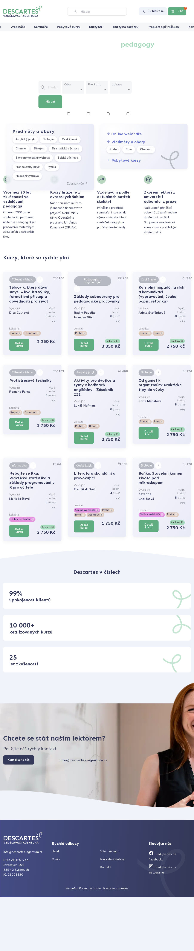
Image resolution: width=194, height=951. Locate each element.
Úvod (55, 851)
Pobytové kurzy (123, 160)
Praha (113, 149)
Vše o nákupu (109, 851)
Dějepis (39, 149)
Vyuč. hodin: (51, 310)
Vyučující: (14, 308)
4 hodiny (95, 114)
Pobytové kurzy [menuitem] (68, 27)
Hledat (50, 102)
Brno (128, 149)
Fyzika (52, 167)
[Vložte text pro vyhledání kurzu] (54, 87)
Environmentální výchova (33, 158)
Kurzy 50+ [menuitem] (96, 27)
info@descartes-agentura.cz (83, 760)
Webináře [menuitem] (18, 27)
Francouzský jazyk (28, 167)
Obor (68, 84)
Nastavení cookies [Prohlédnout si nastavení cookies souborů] (115, 888)
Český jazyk (69, 139)
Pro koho (94, 84)
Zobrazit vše (77, 184)
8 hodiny (135, 114)
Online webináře (124, 134)
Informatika (19, 466)
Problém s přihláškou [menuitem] (163, 27)
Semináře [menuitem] (41, 27)
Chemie (21, 149)
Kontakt (105, 867)
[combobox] (73, 90)
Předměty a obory (125, 142)
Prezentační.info (90, 888)
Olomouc (146, 149)
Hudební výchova (27, 176)
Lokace (117, 84)
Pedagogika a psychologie (93, 281)
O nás (56, 859)
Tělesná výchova (23, 280)
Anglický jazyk (25, 139)
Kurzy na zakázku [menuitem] (126, 27)
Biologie (48, 139)
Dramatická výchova (65, 149)
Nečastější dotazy (112, 859)
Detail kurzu (19, 344)
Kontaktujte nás (19, 760)
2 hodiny (75, 114)
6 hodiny (115, 114)
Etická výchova (68, 158)
